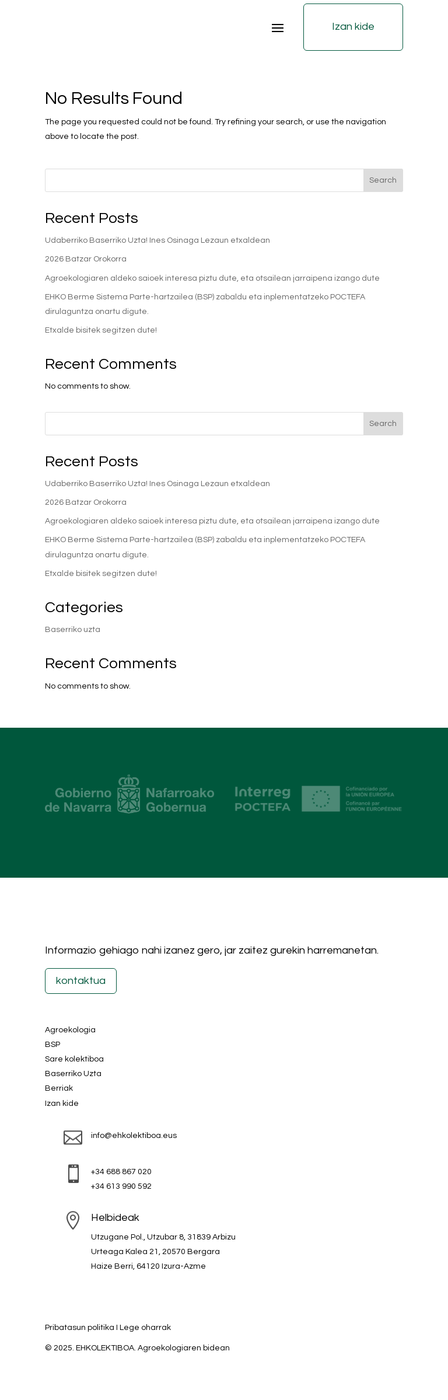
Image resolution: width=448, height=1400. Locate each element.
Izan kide (353, 26)
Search (383, 180)
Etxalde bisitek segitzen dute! (101, 330)
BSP (52, 1045)
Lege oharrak (145, 1328)
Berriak (59, 1088)
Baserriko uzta (72, 630)
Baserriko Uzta (73, 1074)
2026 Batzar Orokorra (86, 259)
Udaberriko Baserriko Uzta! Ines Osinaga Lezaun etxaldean (157, 240)
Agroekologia (70, 1030)
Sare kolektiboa (74, 1059)
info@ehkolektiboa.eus (134, 1136)
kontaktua (81, 980)
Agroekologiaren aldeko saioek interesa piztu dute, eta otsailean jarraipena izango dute (212, 278)
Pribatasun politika (79, 1328)
